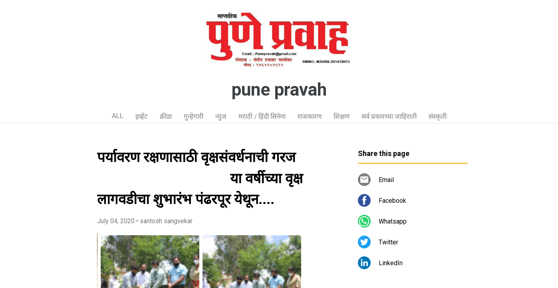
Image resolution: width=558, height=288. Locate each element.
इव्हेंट (141, 116)
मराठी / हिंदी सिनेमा (262, 116)
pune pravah (279, 89)
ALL (117, 116)
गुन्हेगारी (193, 116)
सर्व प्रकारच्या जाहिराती (389, 116)
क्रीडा (166, 116)
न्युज (220, 116)
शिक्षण (341, 116)
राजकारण (310, 116)
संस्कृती (438, 116)
